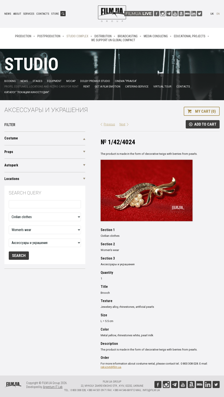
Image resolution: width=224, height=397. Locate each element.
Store (55, 13)
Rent (86, 86)
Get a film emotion (107, 86)
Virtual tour (162, 86)
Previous (109, 124)
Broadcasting (128, 36)
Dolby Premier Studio (95, 81)
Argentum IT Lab (53, 387)
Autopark (11, 165)
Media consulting (156, 36)
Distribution (103, 36)
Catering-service (137, 86)
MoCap (70, 81)
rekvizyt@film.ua (111, 367)
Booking (10, 81)
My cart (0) (205, 111)
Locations (11, 179)
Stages (37, 81)
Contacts (42, 13)
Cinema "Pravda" (126, 81)
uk (212, 13)
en (218, 13)
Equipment (54, 81)
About (17, 13)
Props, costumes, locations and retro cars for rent (41, 86)
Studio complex (77, 36)
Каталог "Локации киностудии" (26, 92)
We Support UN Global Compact (113, 40)
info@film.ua (151, 390)
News (7, 13)
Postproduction (48, 36)
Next (122, 124)
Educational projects (189, 36)
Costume (11, 138)
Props (8, 152)
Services (28, 13)
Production (23, 36)
